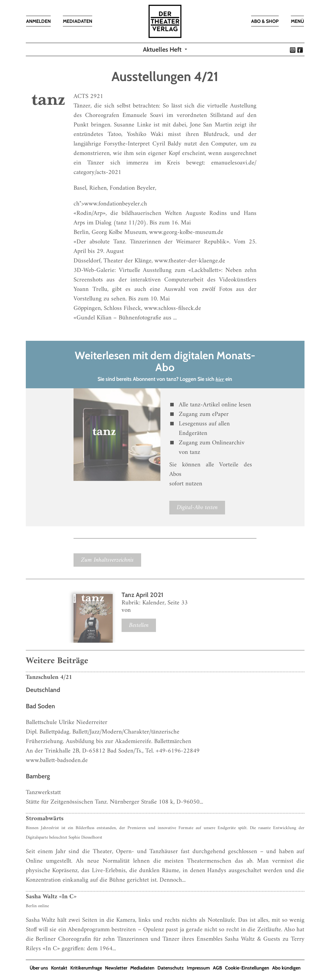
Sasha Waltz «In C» (51, 896)
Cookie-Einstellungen (247, 968)
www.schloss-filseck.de (172, 308)
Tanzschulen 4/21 (49, 677)
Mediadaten (142, 968)
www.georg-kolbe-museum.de (186, 232)
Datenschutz (170, 968)
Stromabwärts (44, 818)
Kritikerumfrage (86, 968)
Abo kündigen (286, 968)
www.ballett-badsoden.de (57, 760)
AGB (217, 968)
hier (220, 379)
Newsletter (116, 968)
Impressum (198, 968)
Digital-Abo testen (197, 507)
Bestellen (139, 625)
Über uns (39, 968)
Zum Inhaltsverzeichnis (107, 560)
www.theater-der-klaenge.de (189, 260)
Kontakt (59, 968)
